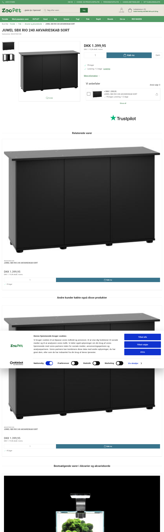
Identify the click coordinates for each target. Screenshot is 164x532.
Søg (84, 10)
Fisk (19, 24)
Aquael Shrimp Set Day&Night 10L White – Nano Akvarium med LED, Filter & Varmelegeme (81, 332)
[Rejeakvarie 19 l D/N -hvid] (17, 315)
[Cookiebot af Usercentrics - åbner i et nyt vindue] (16, 527)
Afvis (142, 516)
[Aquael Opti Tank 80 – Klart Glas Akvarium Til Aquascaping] (49, 315)
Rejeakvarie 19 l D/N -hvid (14, 330)
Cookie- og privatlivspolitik (88, 2)
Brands (60, 489)
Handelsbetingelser (131, 2)
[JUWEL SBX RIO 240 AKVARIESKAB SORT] (17, 151)
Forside (12, 24)
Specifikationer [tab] (10, 385)
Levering (106, 69)
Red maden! (61, 493)
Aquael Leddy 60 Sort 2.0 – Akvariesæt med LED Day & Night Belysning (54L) (112, 332)
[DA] (21, 10)
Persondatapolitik (111, 2)
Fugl (85, 493)
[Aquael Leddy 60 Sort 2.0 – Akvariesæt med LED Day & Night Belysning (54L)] (114, 315)
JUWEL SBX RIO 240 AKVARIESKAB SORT (120, 94)
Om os (70, 2)
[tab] (80, 362)
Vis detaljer (133, 527)
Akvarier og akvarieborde (33, 24)
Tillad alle (142, 501)
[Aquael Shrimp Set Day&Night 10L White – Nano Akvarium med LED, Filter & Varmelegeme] (82, 315)
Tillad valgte (142, 508)
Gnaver (86, 489)
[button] (46, 19)
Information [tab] (8, 379)
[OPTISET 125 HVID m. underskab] (147, 315)
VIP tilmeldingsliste (152, 2)
